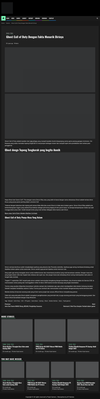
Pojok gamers (66, 301)
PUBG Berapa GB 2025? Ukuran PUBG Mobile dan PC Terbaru (49, 348)
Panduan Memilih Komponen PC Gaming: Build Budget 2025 (82, 348)
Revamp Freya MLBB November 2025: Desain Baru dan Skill (86, 384)
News (12, 18)
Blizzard (10, 301)
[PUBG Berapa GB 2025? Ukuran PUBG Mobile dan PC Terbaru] (50, 330)
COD (22, 301)
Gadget (24, 18)
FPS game (27, 301)
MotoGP (31, 18)
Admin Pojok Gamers (18, 351)
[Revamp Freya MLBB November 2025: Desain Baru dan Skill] (87, 370)
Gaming (41, 301)
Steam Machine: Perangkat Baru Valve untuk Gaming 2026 (16, 348)
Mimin (16, 43)
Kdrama (37, 18)
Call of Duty (33, 141)
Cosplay (51, 18)
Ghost (46, 301)
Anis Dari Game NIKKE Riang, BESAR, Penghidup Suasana (27, 305)
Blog (7, 18)
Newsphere (61, 397)
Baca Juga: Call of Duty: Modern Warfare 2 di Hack (21, 213)
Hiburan (44, 18)
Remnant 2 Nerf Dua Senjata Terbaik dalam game (72, 305)
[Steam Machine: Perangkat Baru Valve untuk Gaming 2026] (17, 330)
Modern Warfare (53, 301)
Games (18, 18)
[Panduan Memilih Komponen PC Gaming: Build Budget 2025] (83, 330)
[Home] (3, 18)
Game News (35, 301)
